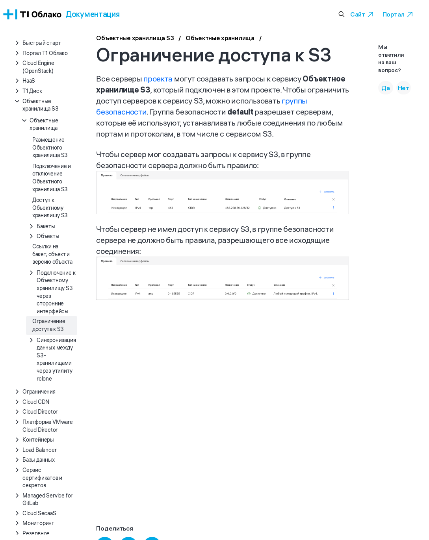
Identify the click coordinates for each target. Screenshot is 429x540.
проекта (158, 78)
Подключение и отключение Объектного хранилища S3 (51, 178)
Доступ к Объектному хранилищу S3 (50, 207)
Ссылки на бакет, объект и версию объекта (52, 254)
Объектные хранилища (220, 38)
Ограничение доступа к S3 (48, 325)
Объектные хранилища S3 (135, 38)
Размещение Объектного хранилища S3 (50, 147)
